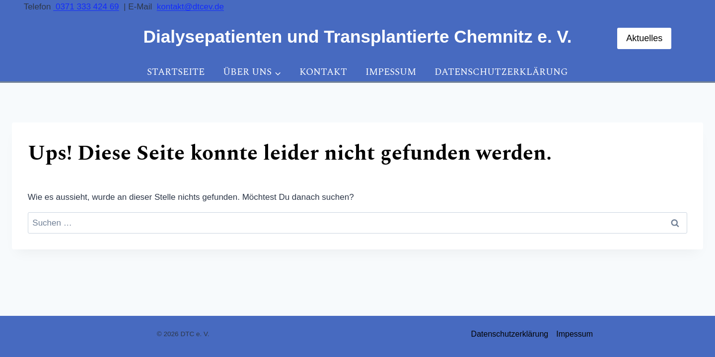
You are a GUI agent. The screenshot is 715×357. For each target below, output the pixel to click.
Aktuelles (644, 38)
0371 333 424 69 (86, 6)
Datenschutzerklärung (501, 72)
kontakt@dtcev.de (190, 6)
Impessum (390, 72)
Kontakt (323, 72)
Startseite (176, 72)
